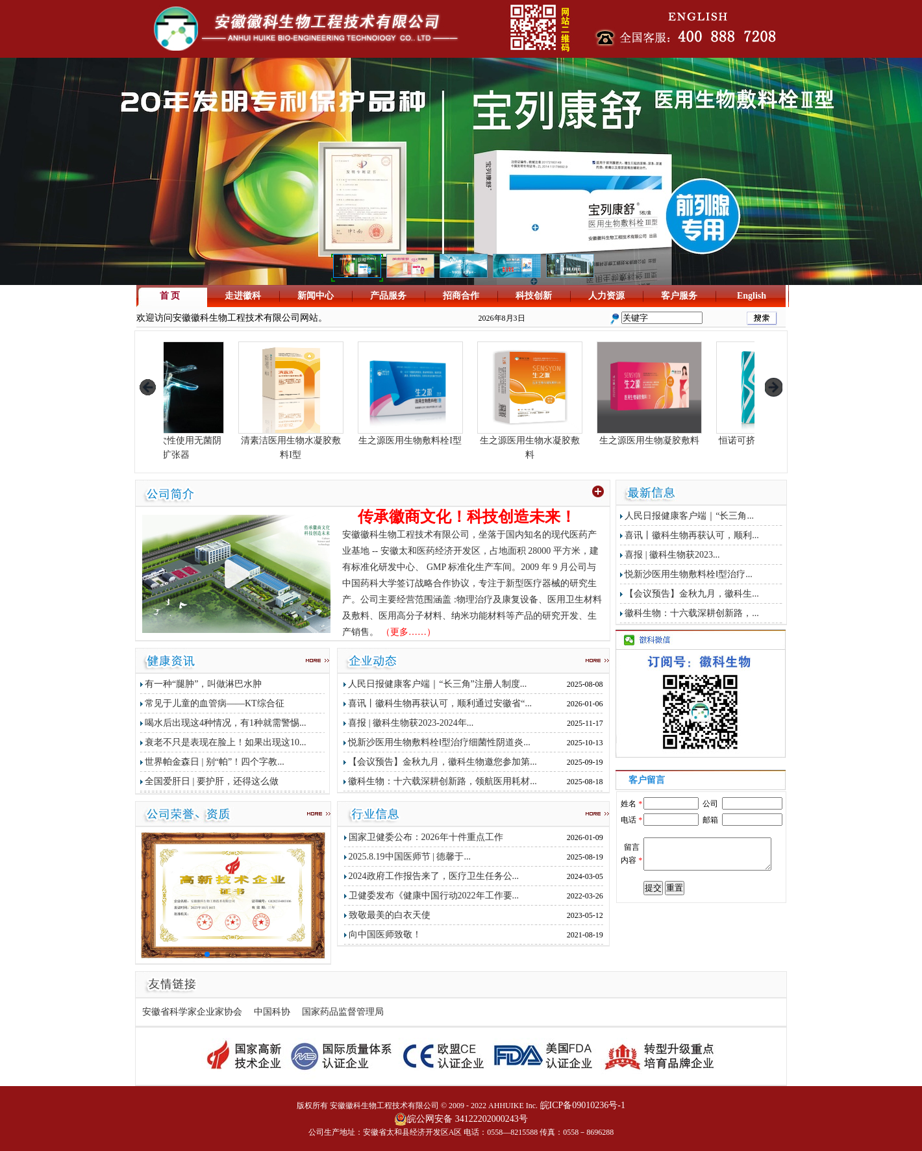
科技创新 (534, 296)
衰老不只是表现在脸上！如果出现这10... (225, 742)
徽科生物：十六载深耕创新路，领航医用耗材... (442, 781)
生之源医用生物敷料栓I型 (459, 435)
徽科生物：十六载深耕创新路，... (692, 613)
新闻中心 (315, 296)
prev (147, 388)
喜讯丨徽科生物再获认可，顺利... (692, 535)
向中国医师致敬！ (385, 934)
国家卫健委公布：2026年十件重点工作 (426, 837)
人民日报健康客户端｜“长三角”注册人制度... (437, 684)
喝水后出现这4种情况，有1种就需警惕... (225, 723)
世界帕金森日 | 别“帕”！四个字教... (214, 762)
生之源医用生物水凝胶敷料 (578, 443)
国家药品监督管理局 (343, 1012)
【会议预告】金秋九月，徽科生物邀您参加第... (442, 762)
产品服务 (388, 296)
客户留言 (647, 780)
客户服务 (679, 296)
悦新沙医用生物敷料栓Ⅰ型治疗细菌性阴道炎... (439, 742)
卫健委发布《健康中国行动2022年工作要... (434, 895)
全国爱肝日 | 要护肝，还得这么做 (212, 781)
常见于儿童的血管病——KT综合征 (214, 703)
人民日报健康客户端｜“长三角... (689, 516)
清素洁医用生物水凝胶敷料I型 (339, 443)
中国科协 (272, 1012)
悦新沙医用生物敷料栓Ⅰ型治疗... (689, 574)
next (773, 388)
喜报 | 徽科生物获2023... (672, 555)
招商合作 (461, 296)
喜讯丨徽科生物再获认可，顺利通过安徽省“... (440, 703)
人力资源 (606, 296)
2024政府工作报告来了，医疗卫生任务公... (434, 876)
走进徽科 (243, 296)
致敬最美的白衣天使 (389, 915)
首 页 (170, 296)
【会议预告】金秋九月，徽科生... (692, 594)
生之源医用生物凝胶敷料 (698, 435)
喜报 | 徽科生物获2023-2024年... (410, 723)
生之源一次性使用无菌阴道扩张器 (220, 443)
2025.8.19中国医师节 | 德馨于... (410, 856)
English (751, 296)
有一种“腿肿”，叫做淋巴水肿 (203, 684)
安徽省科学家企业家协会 (192, 1012)
